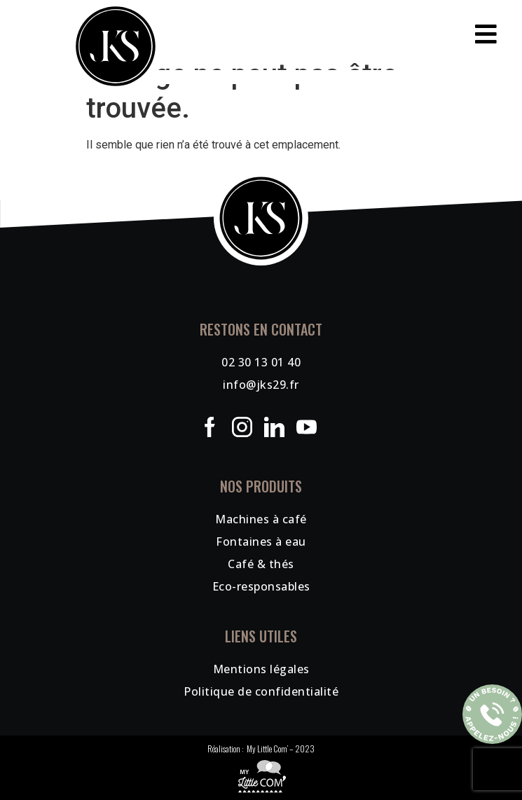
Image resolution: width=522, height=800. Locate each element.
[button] (261, 34)
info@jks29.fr (261, 384)
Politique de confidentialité (261, 691)
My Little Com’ (267, 748)
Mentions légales (261, 669)
